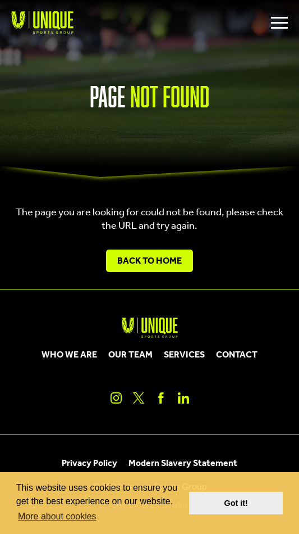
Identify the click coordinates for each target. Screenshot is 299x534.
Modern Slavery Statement (182, 464)
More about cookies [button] (57, 516)
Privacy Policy (89, 464)
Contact (236, 355)
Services (184, 355)
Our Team (130, 355)
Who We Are (69, 355)
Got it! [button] (236, 503)
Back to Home (149, 261)
